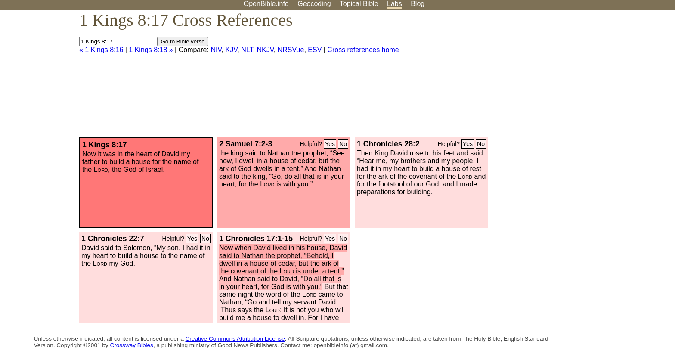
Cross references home (363, 49)
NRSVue (291, 49)
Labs (394, 3)
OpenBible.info (266, 3)
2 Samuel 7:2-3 (245, 144)
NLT (247, 49)
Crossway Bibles (131, 345)
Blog (417, 3)
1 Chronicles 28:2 (388, 144)
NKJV (265, 49)
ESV (315, 49)
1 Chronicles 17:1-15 (256, 238)
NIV (216, 49)
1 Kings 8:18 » (151, 49)
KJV (231, 49)
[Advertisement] (588, 77)
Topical (359, 3)
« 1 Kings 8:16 (101, 49)
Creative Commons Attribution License (235, 338)
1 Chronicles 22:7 (112, 238)
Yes (330, 143)
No (343, 143)
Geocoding (314, 3)
